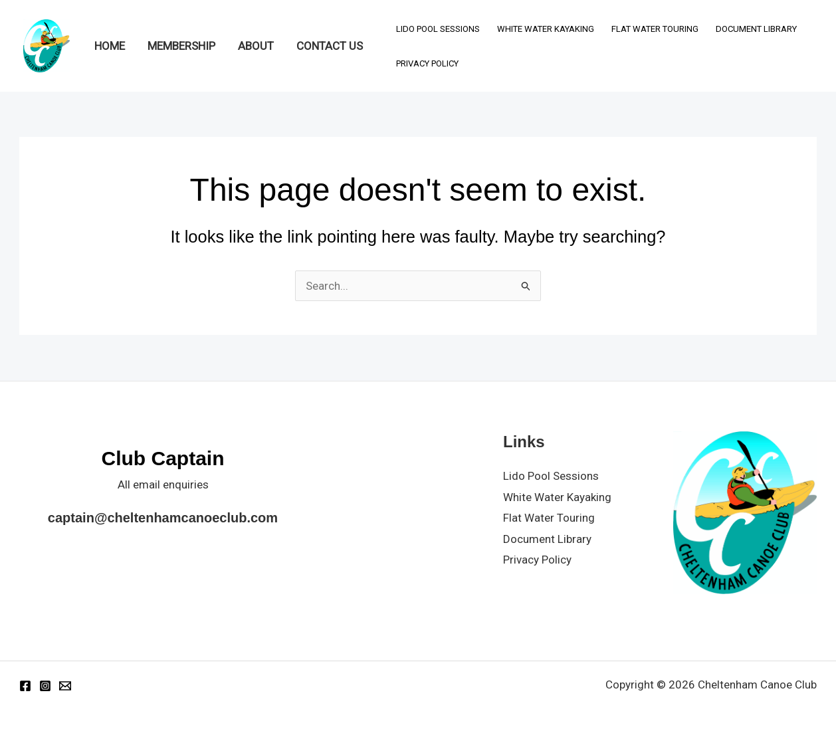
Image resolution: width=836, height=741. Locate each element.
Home (109, 46)
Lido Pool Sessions (438, 29)
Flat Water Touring (654, 29)
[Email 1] (65, 686)
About (256, 46)
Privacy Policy (427, 63)
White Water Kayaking (545, 29)
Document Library (756, 29)
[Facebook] (25, 686)
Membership (181, 46)
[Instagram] (45, 686)
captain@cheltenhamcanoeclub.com (163, 517)
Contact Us (329, 46)
